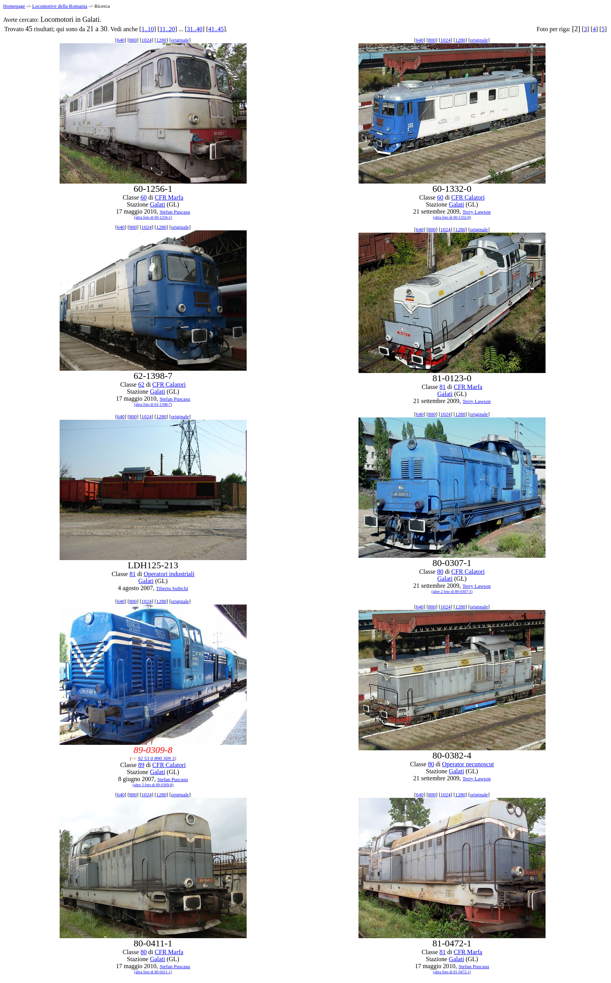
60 (144, 197)
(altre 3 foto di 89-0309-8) (152, 785)
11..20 (167, 29)
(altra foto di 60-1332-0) (452, 217)
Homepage (14, 6)
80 (440, 571)
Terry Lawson (477, 212)
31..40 (195, 29)
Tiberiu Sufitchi (172, 588)
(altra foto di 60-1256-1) (153, 217)
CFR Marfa (169, 197)
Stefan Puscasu (174, 212)
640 (121, 40)
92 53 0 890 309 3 (156, 758)
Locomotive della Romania (59, 6)
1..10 (147, 29)
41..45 (216, 29)
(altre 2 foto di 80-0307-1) (451, 591)
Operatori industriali (169, 574)
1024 (146, 40)
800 (133, 40)
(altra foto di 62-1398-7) (153, 404)
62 (141, 384)
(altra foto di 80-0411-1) (153, 972)
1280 (161, 40)
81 (443, 387)
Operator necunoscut (468, 764)
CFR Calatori (468, 197)
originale (180, 40)
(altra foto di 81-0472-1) (452, 972)
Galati (157, 204)
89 (141, 765)
